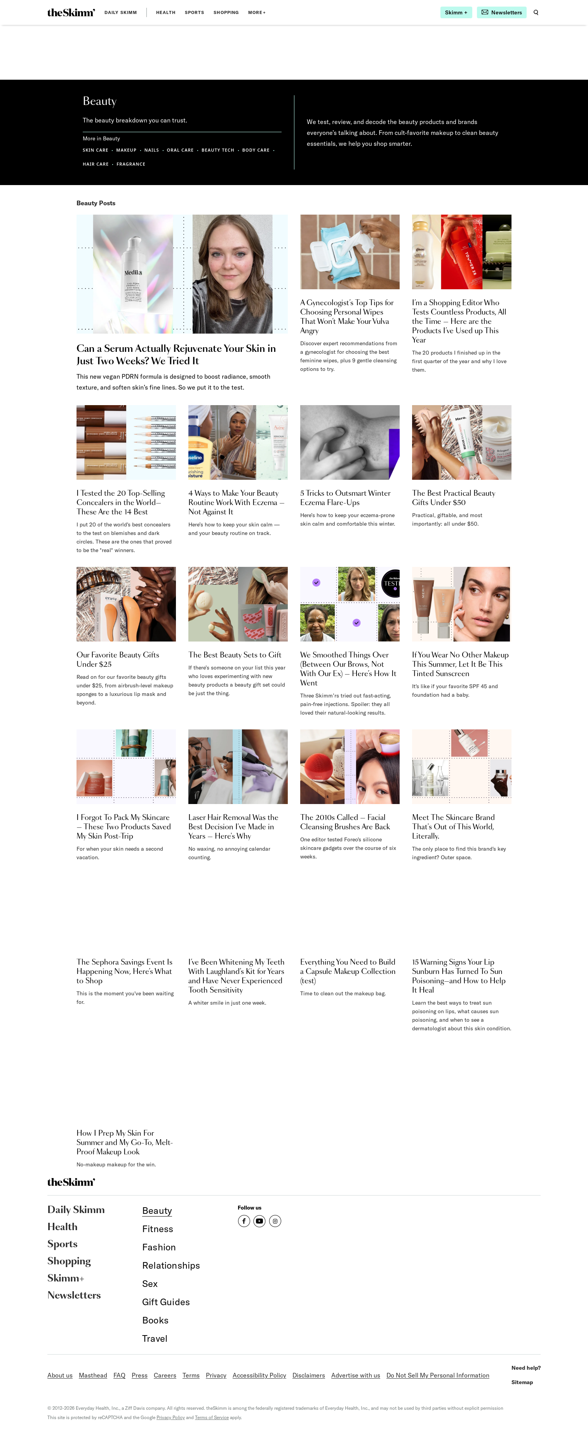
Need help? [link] (526, 1367)
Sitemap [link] (522, 1382)
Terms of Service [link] (212, 1417)
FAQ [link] (119, 1375)
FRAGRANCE (131, 164)
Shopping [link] (226, 12)
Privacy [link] (216, 1375)
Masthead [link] (93, 1375)
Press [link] (140, 1375)
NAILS (151, 150)
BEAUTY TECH (218, 150)
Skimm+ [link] (65, 1278)
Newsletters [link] (74, 1296)
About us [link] (60, 1375)
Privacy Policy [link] (171, 1417)
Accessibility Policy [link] (259, 1375)
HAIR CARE (96, 164)
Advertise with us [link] (355, 1375)
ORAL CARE (180, 150)
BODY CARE (256, 150)
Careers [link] (165, 1375)
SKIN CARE (95, 150)
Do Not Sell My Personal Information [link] (437, 1375)
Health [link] (166, 12)
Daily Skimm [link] (120, 12)
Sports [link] (195, 12)
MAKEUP (126, 150)
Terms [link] (191, 1375)
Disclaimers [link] (308, 1375)
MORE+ (257, 12)
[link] (71, 12)
